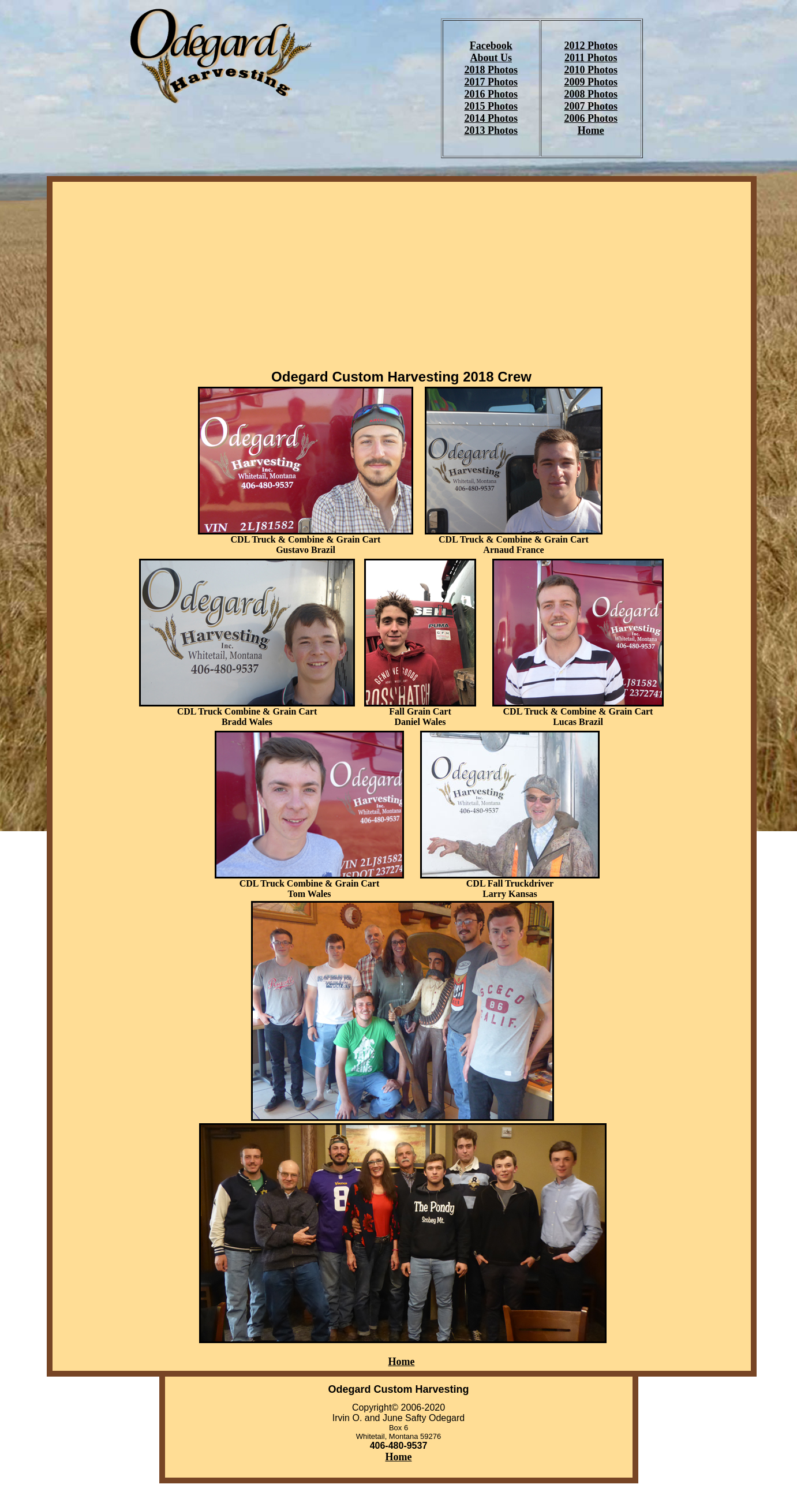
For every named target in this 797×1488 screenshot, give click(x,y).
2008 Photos (591, 94)
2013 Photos (491, 130)
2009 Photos (591, 82)
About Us (491, 57)
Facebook (491, 45)
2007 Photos (591, 106)
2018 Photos (491, 70)
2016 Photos (491, 94)
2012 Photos (591, 45)
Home (591, 130)
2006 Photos (591, 118)
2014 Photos (491, 118)
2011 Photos (591, 57)
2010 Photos (591, 70)
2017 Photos (491, 82)
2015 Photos (491, 106)
